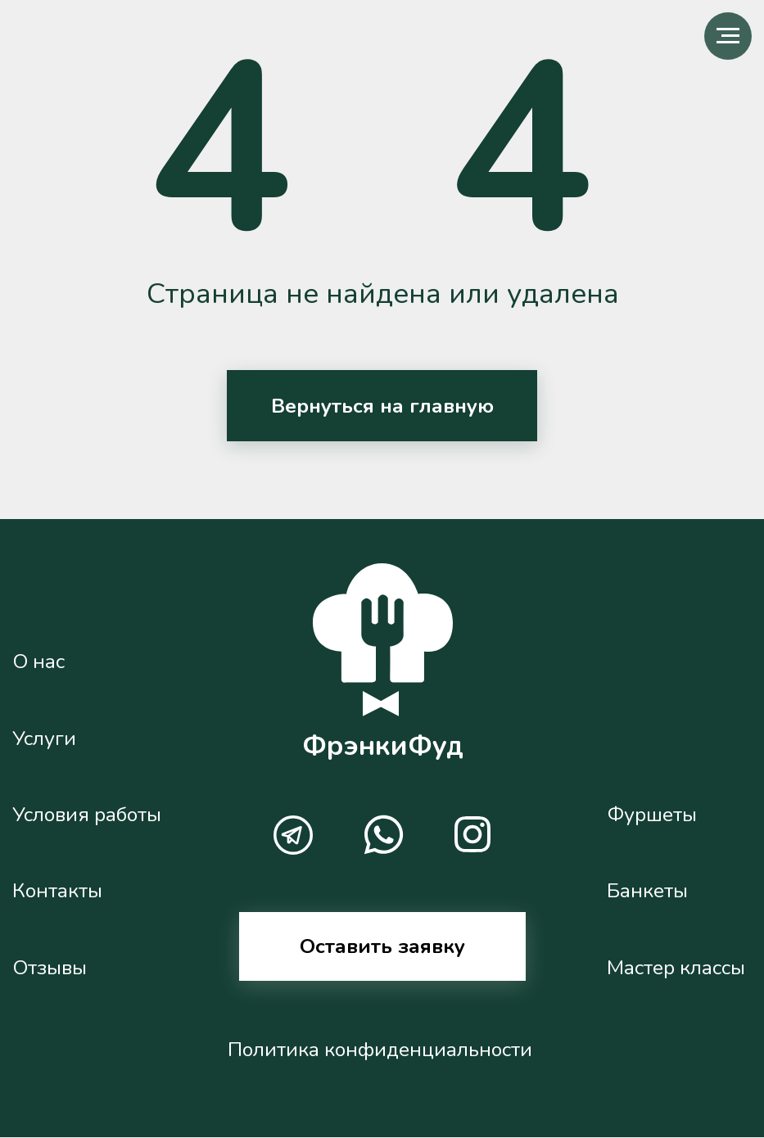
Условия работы (86, 815)
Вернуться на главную (382, 406)
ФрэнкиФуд (382, 746)
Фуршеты (652, 815)
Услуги (44, 738)
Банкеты (647, 891)
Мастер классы (676, 968)
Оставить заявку (382, 946)
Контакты (57, 891)
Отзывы (49, 968)
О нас (38, 661)
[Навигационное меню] (728, 36)
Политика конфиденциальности (380, 1049)
